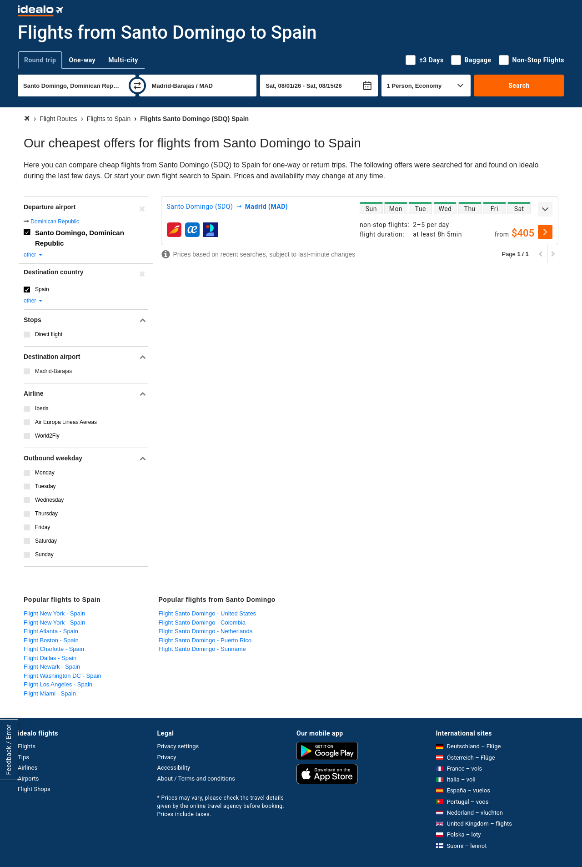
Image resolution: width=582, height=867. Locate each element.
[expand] (545, 209)
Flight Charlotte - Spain (54, 648)
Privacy (166, 757)
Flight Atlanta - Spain (51, 631)
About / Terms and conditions (196, 778)
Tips (23, 757)
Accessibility (174, 767)
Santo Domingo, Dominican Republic (79, 238)
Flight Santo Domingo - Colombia (202, 622)
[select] (545, 232)
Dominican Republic (54, 221)
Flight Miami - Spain (50, 693)
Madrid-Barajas (53, 371)
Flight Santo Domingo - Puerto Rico (205, 640)
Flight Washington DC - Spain (62, 675)
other (33, 255)
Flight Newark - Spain (52, 666)
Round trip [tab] (40, 60)
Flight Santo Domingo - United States (207, 613)
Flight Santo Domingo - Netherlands (206, 631)
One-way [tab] (82, 60)
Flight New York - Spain (54, 613)
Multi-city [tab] (123, 60)
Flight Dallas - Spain (50, 658)
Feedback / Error (8, 750)
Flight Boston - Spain (51, 640)
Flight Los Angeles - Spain (58, 684)
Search (519, 85)
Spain (42, 289)
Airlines (27, 767)
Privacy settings (178, 746)
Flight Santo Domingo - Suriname (202, 648)
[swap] (137, 85)
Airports (28, 778)
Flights (26, 746)
